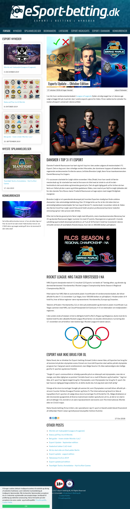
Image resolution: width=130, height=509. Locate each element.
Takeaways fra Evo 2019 (59, 458)
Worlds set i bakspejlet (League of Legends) (67, 431)
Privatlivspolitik (64, 498)
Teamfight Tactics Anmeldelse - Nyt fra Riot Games (70, 465)
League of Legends (84, 96)
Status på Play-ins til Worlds (61, 434)
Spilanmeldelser (32, 31)
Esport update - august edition (61, 454)
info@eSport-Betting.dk (71, 493)
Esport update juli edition (59, 461)
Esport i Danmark (101, 31)
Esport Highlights (80, 31)
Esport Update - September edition (63, 442)
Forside (6, 31)
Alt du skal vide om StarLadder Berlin (64, 450)
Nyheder (17, 31)
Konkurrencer (120, 31)
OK (26, 506)
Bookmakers (50, 31)
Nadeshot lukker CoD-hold (60, 446)
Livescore (63, 31)
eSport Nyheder (121, 90)
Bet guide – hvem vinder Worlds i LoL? (64, 438)
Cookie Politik (64, 496)
